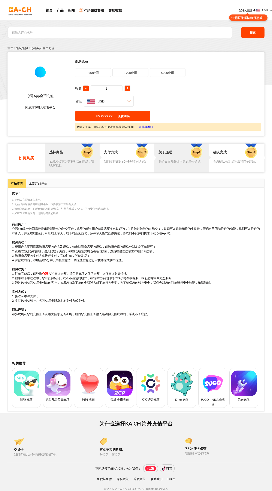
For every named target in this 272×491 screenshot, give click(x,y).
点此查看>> (146, 127)
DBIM (171, 479)
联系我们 (157, 479)
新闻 (71, 10)
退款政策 (140, 479)
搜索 (253, 32)
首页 (49, 10)
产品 (60, 10)
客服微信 (115, 10)
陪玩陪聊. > (23, 48)
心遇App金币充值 (42, 48)
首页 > (11, 48)
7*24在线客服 (91, 10)
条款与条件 (104, 479)
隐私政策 (123, 479)
